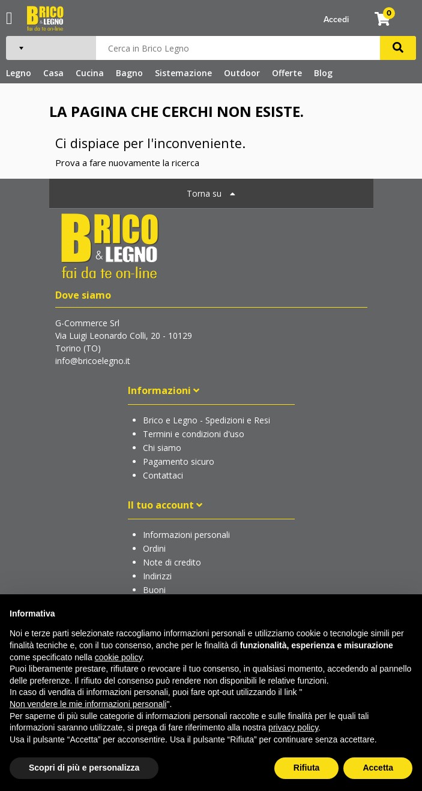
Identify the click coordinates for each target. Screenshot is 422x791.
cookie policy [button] (118, 657)
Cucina (90, 73)
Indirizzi (157, 576)
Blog (323, 73)
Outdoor (242, 73)
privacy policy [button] (293, 727)
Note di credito (172, 562)
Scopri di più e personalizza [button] (84, 767)
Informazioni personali (186, 534)
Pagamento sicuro (178, 461)
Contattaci (163, 475)
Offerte (287, 73)
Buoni (154, 589)
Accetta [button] (378, 767)
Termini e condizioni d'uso (193, 434)
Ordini (154, 548)
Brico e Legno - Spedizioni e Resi (206, 420)
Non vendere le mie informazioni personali (88, 704)
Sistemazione (183, 73)
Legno (18, 73)
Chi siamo (162, 447)
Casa (53, 73)
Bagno (129, 73)
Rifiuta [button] (307, 767)
